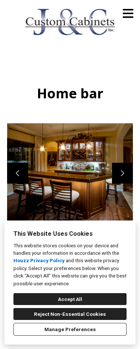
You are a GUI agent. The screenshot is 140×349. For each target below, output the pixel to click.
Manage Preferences (70, 329)
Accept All (70, 299)
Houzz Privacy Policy (39, 260)
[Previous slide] (17, 173)
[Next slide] (122, 173)
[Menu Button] (128, 13)
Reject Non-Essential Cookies (70, 314)
